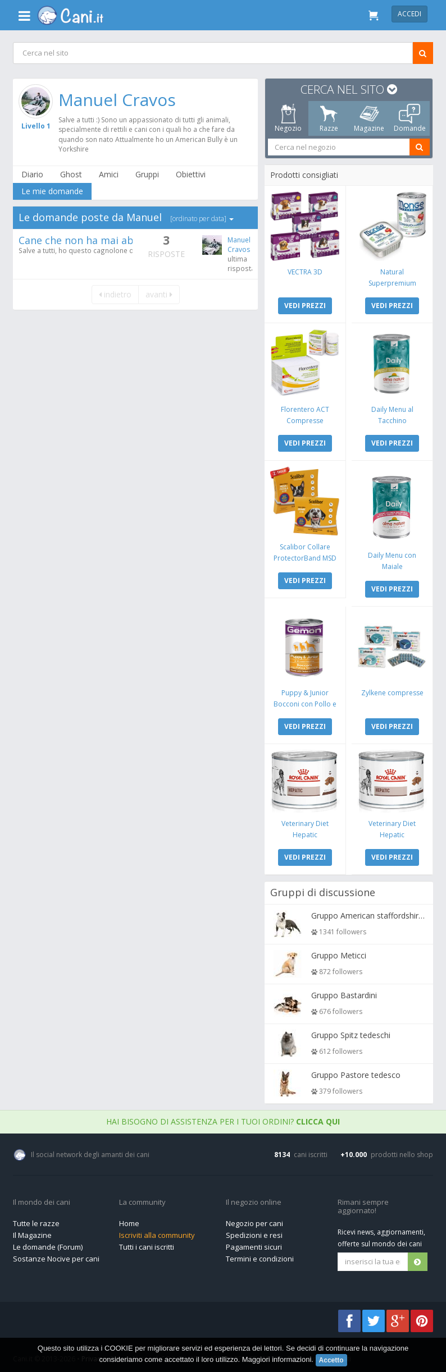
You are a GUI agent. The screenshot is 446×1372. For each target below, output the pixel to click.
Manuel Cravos (117, 99)
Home (129, 1220)
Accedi (409, 14)
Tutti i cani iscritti (146, 1244)
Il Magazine (32, 1232)
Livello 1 (36, 126)
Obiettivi (191, 174)
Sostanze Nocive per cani (56, 1256)
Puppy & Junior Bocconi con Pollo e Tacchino (305, 702)
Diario (33, 174)
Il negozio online (253, 1199)
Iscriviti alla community (157, 1232)
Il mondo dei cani (41, 1199)
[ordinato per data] (202, 218)
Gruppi (148, 174)
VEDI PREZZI (305, 305)
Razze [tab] (329, 118)
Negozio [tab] (288, 118)
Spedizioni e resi (254, 1232)
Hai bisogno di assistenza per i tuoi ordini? (223, 1118)
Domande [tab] (410, 118)
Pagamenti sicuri (254, 1244)
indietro (114, 294)
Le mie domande (53, 191)
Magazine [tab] (369, 118)
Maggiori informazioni (277, 1359)
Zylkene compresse (392, 690)
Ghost (72, 174)
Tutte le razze (36, 1220)
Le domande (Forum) (48, 1244)
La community (142, 1199)
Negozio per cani (254, 1220)
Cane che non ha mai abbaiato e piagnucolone (131, 240)
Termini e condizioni (260, 1256)
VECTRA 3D (305, 271)
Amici (109, 174)
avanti (158, 294)
